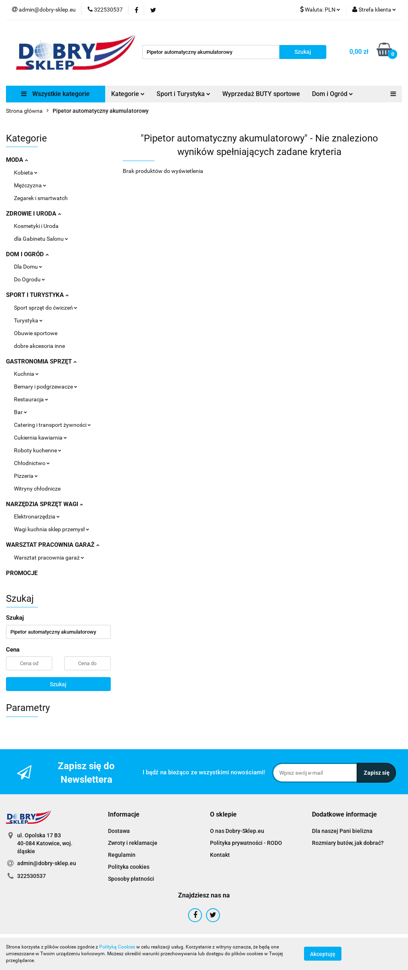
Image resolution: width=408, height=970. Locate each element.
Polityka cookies (128, 867)
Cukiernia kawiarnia (40, 437)
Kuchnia (26, 374)
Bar (20, 412)
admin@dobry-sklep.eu (46, 863)
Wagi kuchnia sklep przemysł (51, 529)
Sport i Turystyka (183, 94)
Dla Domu (28, 266)
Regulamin (121, 855)
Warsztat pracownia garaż (49, 557)
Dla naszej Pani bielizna (342, 831)
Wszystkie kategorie (55, 94)
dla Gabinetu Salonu (41, 239)
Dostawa (119, 831)
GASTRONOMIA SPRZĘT (41, 361)
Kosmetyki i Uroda (36, 226)
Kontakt (220, 855)
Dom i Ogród (332, 94)
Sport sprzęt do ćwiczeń (45, 307)
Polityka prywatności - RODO (246, 843)
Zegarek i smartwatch (41, 198)
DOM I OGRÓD (27, 254)
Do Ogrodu (29, 279)
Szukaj (58, 684)
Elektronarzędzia (37, 516)
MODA (17, 159)
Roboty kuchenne (37, 450)
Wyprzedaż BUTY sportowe (261, 94)
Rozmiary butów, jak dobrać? (348, 843)
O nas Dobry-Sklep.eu (237, 831)
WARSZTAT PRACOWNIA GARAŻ (52, 544)
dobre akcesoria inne (39, 346)
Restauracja (31, 399)
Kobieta (25, 172)
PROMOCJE (21, 573)
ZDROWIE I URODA (33, 213)
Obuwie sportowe (35, 333)
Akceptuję (322, 954)
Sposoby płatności (131, 879)
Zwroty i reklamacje (132, 843)
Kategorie (128, 94)
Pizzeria (26, 476)
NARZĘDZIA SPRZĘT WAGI (44, 504)
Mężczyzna (30, 185)
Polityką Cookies (117, 947)
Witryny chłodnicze (37, 488)
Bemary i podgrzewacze (45, 386)
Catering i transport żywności (52, 425)
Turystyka (28, 320)
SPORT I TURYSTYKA (37, 294)
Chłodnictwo (32, 463)
